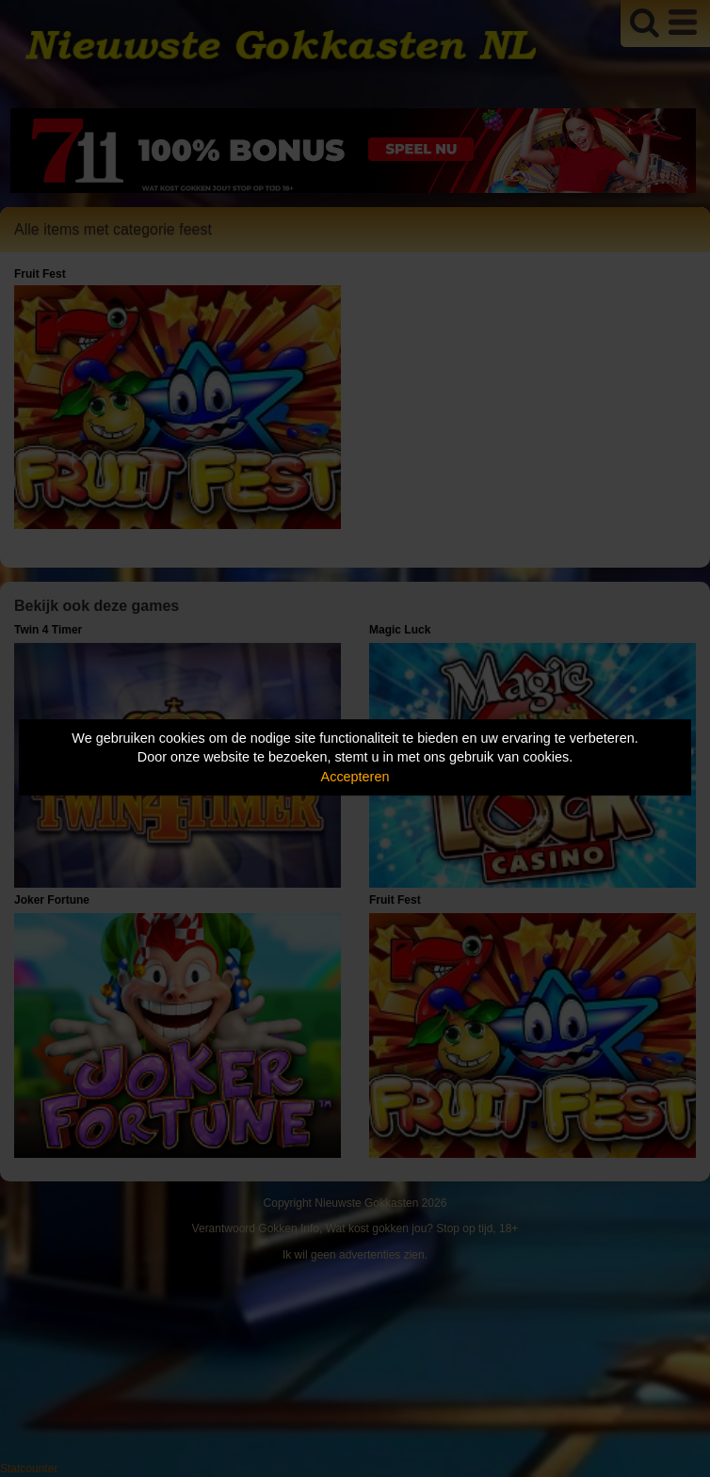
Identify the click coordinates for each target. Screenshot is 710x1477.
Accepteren (355, 776)
